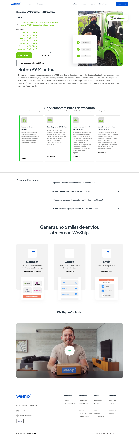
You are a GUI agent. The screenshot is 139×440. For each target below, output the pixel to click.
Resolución (112, 406)
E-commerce (97, 406)
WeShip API (82, 410)
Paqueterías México (99, 416)
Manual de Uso (83, 400)
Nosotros (93, 4)
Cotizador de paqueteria (85, 413)
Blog (80, 406)
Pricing (84, 4)
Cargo (95, 410)
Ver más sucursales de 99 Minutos (33, 63)
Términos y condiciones (70, 403)
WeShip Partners (83, 403)
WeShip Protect (98, 413)
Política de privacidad (69, 406)
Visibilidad (112, 413)
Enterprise (76, 4)
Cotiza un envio (24, 55)
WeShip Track (112, 400)
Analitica (111, 403)
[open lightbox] (69, 350)
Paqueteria (97, 403)
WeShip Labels (98, 400)
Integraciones (112, 410)
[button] (31, 4)
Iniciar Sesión (103, 4)
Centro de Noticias (84, 416)
